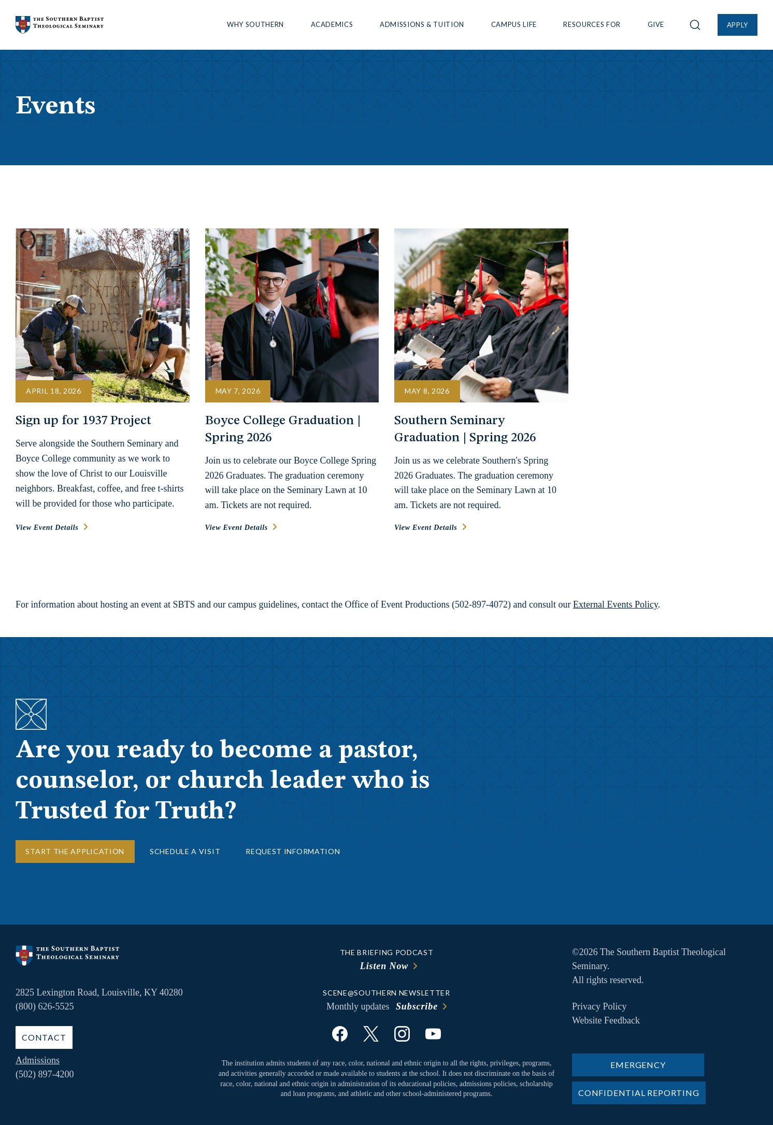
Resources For (591, 24)
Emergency (637, 1065)
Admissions (38, 1060)
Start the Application (74, 851)
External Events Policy (615, 604)
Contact (44, 1037)
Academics (332, 24)
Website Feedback (606, 1020)
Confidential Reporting (638, 1093)
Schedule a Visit (185, 851)
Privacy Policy (599, 1006)
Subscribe (417, 1006)
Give (656, 24)
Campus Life (514, 24)
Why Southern (255, 24)
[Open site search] (695, 25)
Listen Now (384, 966)
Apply (737, 25)
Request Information (293, 851)
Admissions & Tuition (422, 24)
